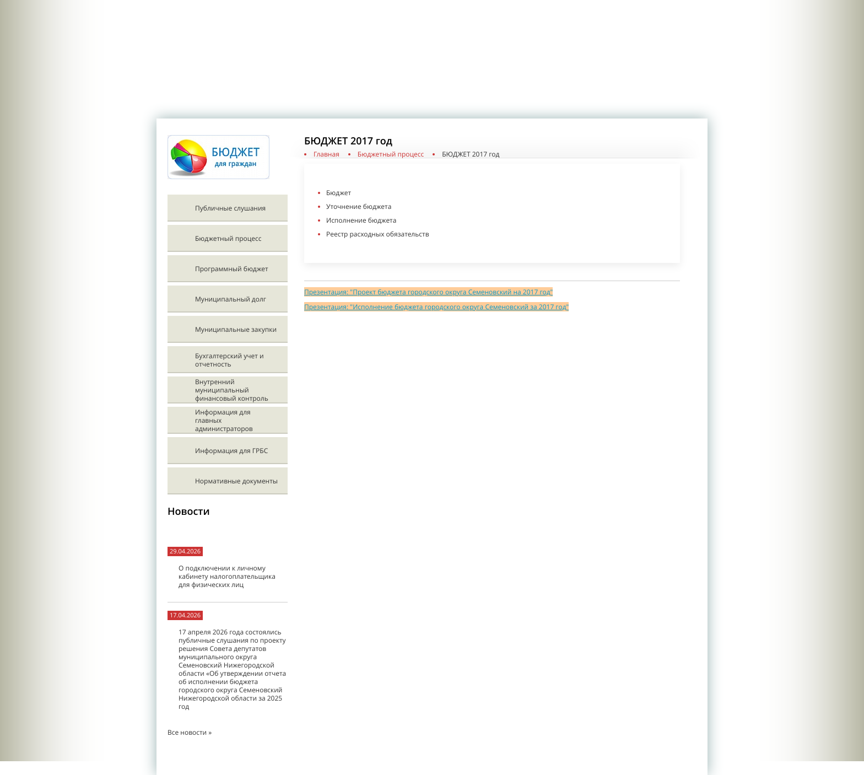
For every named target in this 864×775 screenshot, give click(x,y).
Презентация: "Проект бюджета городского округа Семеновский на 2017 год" (428, 292)
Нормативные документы (236, 481)
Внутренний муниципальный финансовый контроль (231, 390)
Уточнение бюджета (358, 206)
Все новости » (190, 732)
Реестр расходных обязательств (377, 234)
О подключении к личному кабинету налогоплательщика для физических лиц (227, 576)
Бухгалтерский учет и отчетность (229, 360)
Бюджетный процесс (228, 238)
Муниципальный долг (230, 299)
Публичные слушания (230, 208)
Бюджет (338, 192)
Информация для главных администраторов (224, 420)
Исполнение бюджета (361, 220)
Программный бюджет (231, 268)
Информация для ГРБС (231, 450)
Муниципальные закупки (236, 329)
